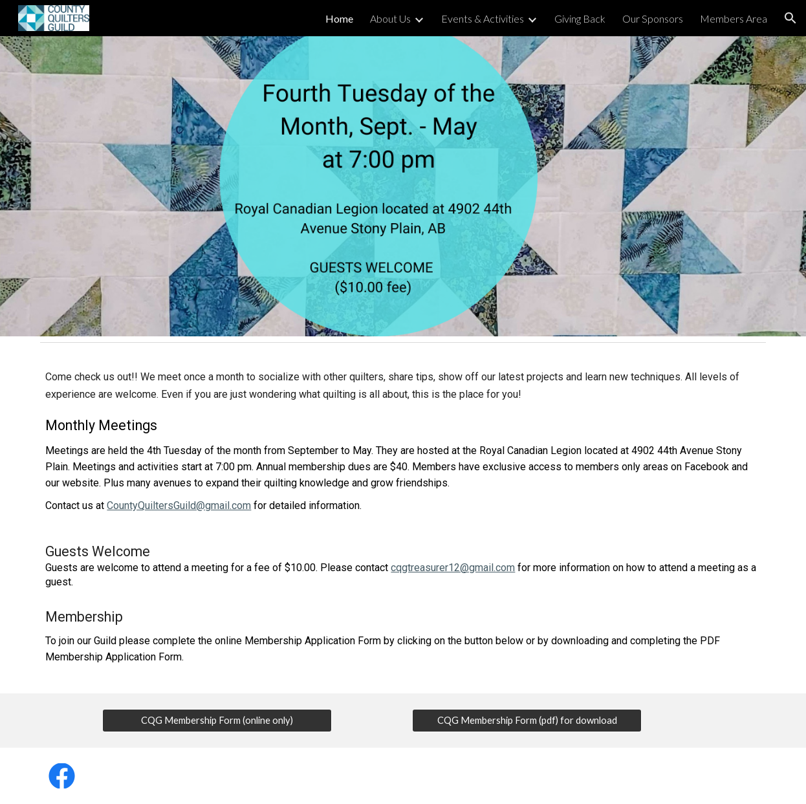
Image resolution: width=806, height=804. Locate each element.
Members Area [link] (733, 18)
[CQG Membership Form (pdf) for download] (527, 720)
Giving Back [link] (579, 18)
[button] (790, 18)
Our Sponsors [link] (652, 18)
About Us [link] (390, 18)
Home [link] (339, 18)
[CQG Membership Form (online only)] (217, 720)
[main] (402, 521)
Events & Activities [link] (482, 18)
